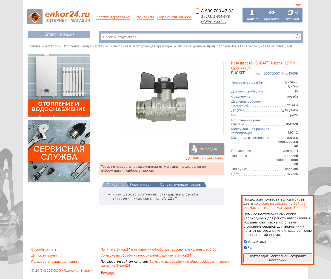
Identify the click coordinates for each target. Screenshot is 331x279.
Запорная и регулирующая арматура (142, 46)
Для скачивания (44, 255)
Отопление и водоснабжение (85, 46)
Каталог (51, 46)
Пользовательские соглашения (55, 261)
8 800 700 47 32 (217, 10)
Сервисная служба (174, 17)
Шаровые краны (189, 46)
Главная (34, 46)
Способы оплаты (44, 249)
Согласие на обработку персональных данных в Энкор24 (145, 255)
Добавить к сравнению (204, 158)
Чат (249, 248)
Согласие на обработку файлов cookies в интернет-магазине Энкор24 (165, 263)
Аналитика (255, 241)
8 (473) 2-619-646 (215, 16)
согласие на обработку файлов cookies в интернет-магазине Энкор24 (275, 205)
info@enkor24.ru (213, 21)
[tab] (115, 185)
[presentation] (115, 185)
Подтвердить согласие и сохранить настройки (278, 258)
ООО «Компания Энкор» (72, 270)
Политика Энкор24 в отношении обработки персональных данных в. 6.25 (158, 249)
